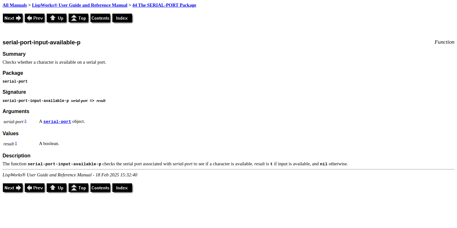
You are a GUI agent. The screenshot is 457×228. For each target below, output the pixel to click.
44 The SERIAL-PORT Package (164, 5)
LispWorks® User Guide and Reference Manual (80, 5)
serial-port (57, 121)
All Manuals (15, 5)
